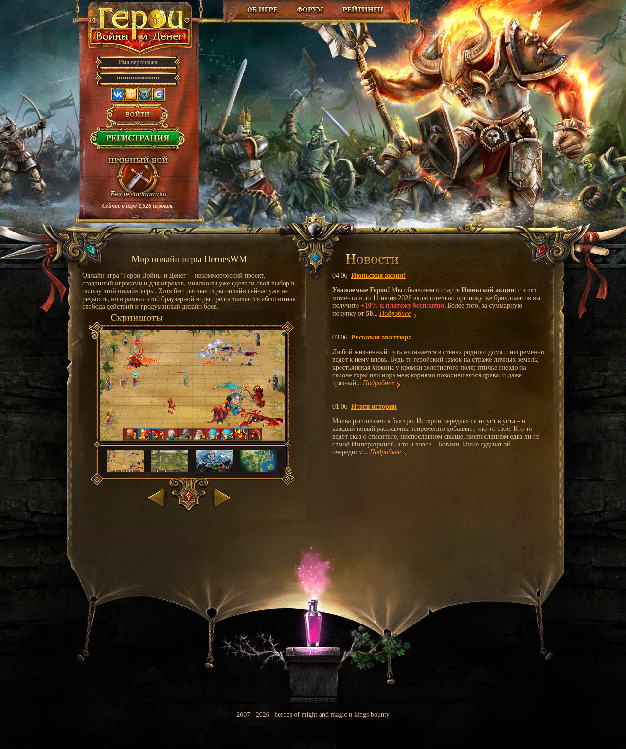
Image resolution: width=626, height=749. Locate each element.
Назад (157, 496)
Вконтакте (118, 94)
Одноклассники (131, 94)
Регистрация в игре (138, 141)
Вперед (221, 496)
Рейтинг (363, 9)
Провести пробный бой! (138, 178)
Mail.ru (145, 94)
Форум (311, 9)
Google (158, 94)
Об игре (262, 9)
